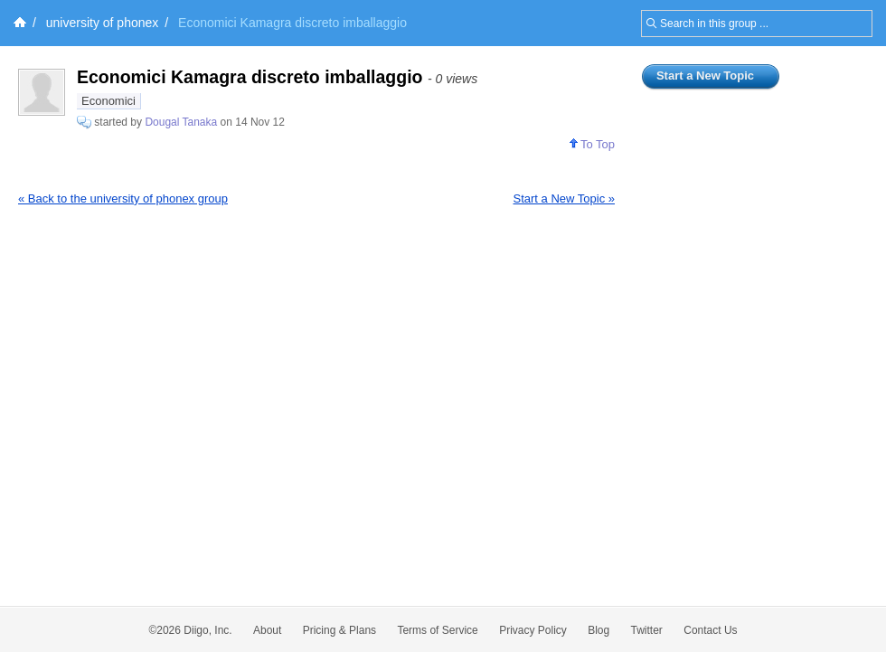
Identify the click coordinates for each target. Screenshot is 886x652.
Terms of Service (437, 630)
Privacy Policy (533, 630)
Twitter (647, 630)
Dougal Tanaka (181, 122)
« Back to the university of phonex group (123, 198)
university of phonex (102, 22)
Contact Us (710, 630)
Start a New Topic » (564, 198)
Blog (598, 630)
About (267, 630)
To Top (592, 144)
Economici (108, 101)
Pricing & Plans (339, 630)
